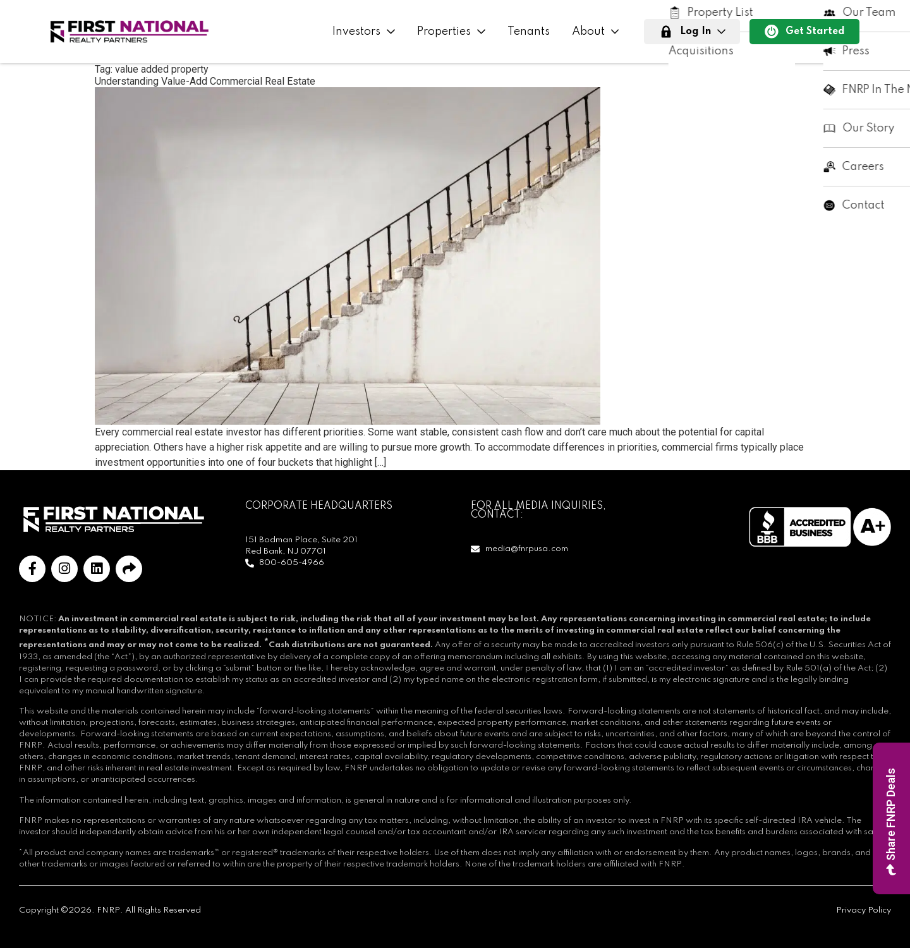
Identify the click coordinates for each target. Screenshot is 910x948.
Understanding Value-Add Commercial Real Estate (205, 81)
